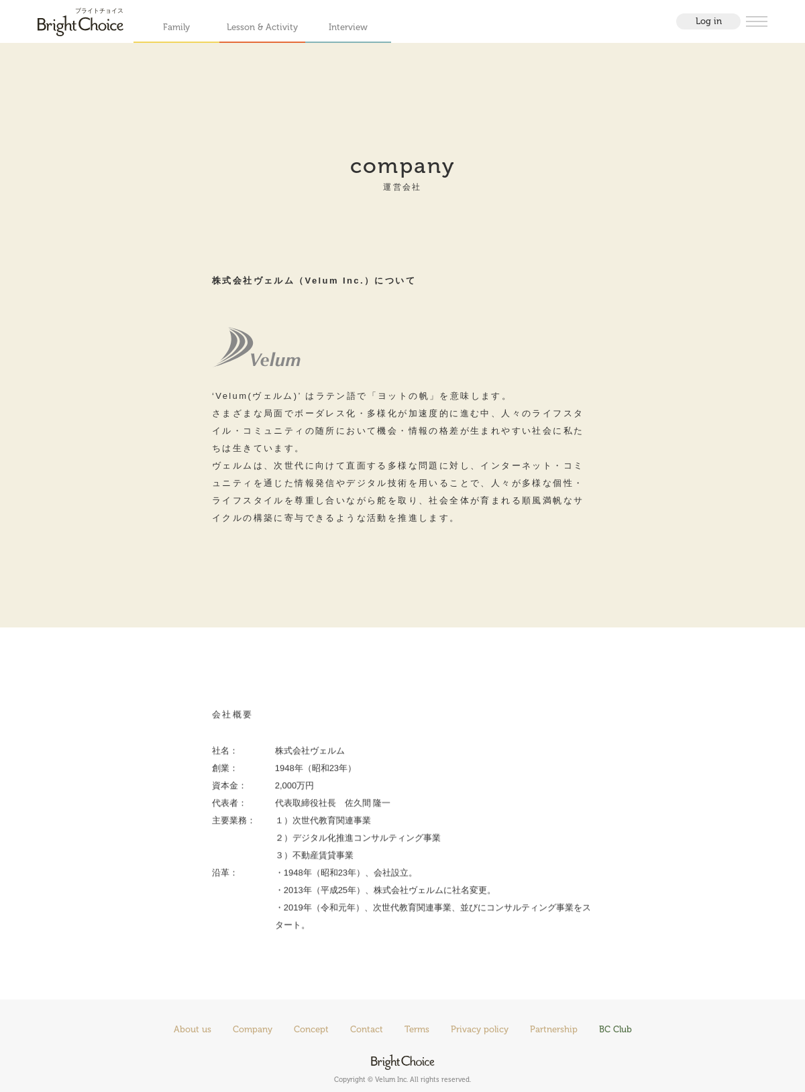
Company (252, 1029)
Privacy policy (479, 1029)
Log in (709, 21)
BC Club (615, 1029)
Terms (417, 1029)
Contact (366, 1029)
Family (176, 27)
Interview (348, 27)
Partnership (554, 1029)
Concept (311, 1029)
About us (192, 1029)
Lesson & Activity (262, 27)
